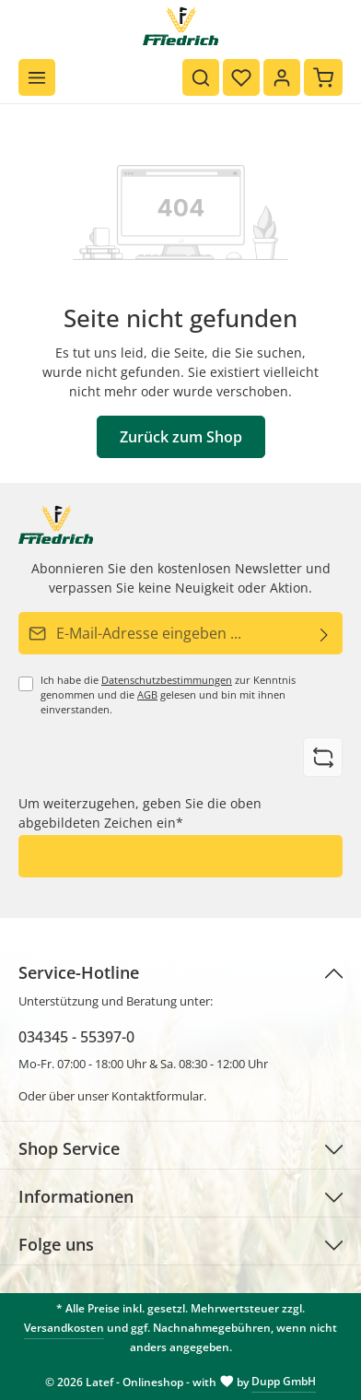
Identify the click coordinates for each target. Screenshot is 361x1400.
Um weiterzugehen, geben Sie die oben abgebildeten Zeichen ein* (140, 812)
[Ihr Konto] (281, 77)
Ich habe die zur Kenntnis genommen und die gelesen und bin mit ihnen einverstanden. (168, 695)
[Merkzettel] (241, 77)
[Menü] (36, 77)
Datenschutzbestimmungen (166, 680)
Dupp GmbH (283, 1381)
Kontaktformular (157, 1096)
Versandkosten (64, 1327)
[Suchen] (200, 77)
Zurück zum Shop (181, 437)
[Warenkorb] (323, 77)
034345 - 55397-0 (76, 1037)
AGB (147, 694)
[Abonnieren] (325, 633)
